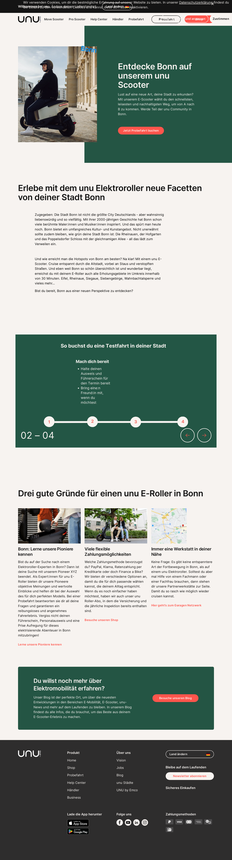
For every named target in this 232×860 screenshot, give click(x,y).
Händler (117, 19)
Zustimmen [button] (197, 841)
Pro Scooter (77, 19)
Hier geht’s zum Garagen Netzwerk (176, 605)
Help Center (99, 19)
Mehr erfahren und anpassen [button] (161, 841)
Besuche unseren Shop (101, 620)
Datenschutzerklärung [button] (40, 830)
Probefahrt (136, 19)
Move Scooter (54, 19)
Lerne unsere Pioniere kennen (40, 644)
